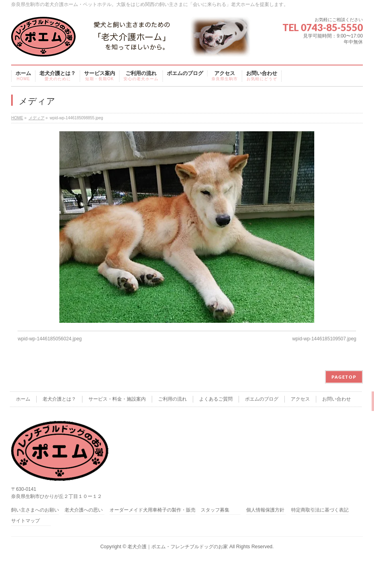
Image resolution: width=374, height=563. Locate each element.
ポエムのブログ (261, 399)
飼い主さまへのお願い (35, 510)
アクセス (300, 399)
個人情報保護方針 (265, 510)
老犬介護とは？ (59, 399)
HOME (17, 118)
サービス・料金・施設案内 (117, 399)
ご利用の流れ (172, 399)
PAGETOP (343, 376)
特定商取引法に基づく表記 (320, 510)
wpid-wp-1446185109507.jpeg (324, 339)
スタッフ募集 (215, 510)
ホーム (23, 399)
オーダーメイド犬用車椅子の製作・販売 (153, 510)
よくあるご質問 (216, 399)
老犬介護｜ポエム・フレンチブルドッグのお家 (177, 546)
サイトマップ (25, 520)
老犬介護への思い (84, 510)
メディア (37, 118)
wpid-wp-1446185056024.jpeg (50, 339)
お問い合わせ (336, 399)
